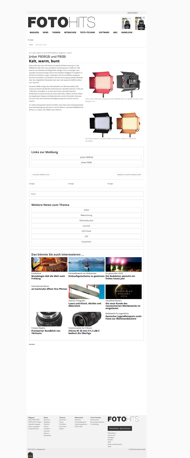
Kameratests (95, 420)
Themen (56, 32)
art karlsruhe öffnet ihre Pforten (49, 288)
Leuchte (86, 226)
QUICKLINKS (133, 13)
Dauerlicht (86, 241)
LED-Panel (86, 231)
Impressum (111, 435)
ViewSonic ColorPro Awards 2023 (129, 174)
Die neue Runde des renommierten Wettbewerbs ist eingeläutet (123, 306)
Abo (115, 32)
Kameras (47, 420)
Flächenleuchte (86, 220)
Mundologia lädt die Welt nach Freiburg (48, 277)
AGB (109, 442)
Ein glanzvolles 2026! (114, 273)
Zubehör (69, 53)
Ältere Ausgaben (34, 426)
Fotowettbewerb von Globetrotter (82, 273)
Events (46, 426)
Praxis (61, 422)
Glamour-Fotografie (76, 300)
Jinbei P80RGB (86, 157)
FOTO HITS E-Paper (34, 422)
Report (61, 429)
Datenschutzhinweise (115, 444)
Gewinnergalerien (81, 424)
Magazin (34, 32)
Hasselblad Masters (114, 300)
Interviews (62, 426)
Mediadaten (112, 433)
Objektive (47, 422)
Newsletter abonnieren (119, 428)
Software (104, 32)
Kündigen (111, 437)
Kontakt (110, 440)
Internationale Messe (40, 286)
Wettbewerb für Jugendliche (117, 313)
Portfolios (62, 424)
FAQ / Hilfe (78, 426)
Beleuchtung (86, 215)
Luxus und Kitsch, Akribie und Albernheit (84, 304)
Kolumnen (62, 420)
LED (86, 236)
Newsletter (47, 435)
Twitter (33, 194)
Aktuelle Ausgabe (34, 424)
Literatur (47, 431)
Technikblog (95, 424)
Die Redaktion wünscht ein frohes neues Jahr (120, 277)
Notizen (46, 433)
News (45, 32)
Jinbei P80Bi (86, 162)
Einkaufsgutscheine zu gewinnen (86, 276)
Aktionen (78, 420)
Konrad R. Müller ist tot (40, 174)
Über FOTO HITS (34, 420)
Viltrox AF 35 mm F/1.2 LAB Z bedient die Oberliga (83, 332)
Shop (109, 446)
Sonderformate (33, 429)
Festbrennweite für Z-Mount (80, 328)
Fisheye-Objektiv (38, 328)
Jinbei (86, 210)
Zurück (32, 344)
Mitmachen (70, 32)
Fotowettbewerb (80, 422)
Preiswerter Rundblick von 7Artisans (45, 332)
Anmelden (126, 32)
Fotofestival (36, 273)
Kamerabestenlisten (97, 422)
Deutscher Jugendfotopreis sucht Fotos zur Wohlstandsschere (124, 317)
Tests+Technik (87, 32)
